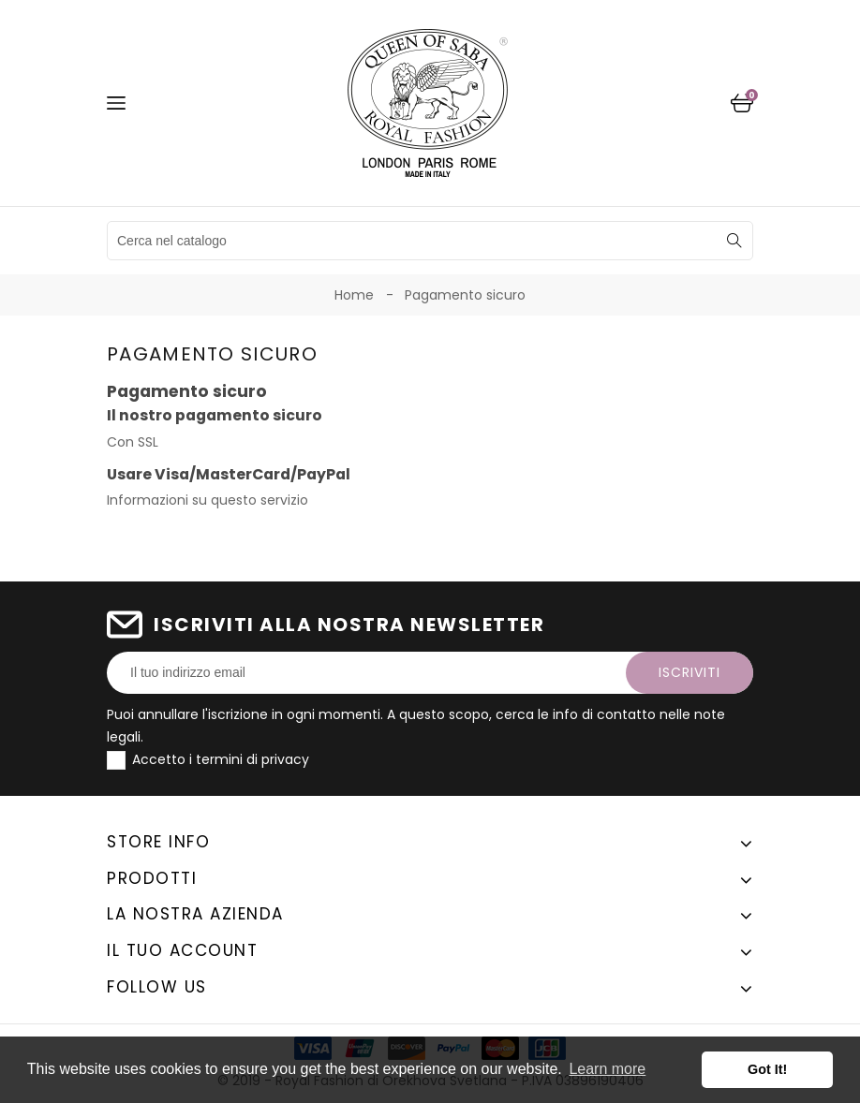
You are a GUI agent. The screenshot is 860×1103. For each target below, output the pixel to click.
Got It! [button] (767, 1069)
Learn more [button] (607, 1069)
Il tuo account (182, 950)
